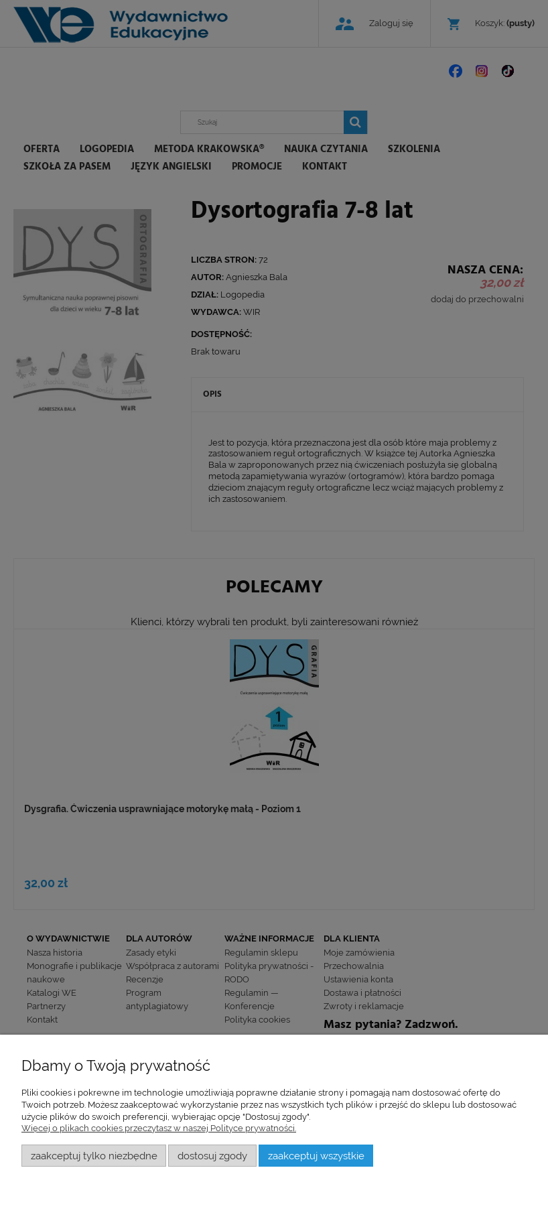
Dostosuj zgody (212, 1155)
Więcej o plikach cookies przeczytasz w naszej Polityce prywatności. (158, 1128)
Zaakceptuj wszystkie (316, 1155)
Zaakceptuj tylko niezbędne (94, 1155)
